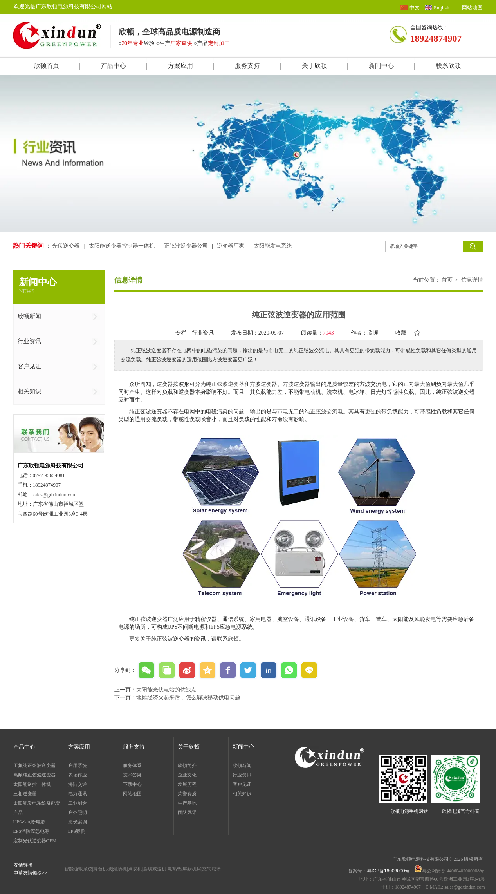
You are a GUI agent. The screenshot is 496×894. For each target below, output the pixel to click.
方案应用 (79, 747)
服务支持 (134, 747)
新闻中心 (243, 747)
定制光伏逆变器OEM (35, 840)
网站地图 (472, 8)
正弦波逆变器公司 (186, 246)
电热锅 (175, 869)
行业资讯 (242, 775)
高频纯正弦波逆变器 (34, 775)
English (441, 8)
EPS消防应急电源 (31, 831)
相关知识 (242, 793)
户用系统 (77, 765)
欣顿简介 (187, 765)
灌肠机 (120, 869)
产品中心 (24, 747)
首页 (447, 280)
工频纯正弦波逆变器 (34, 765)
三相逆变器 (25, 793)
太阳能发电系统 (273, 246)
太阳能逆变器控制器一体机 (122, 246)
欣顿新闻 (242, 765)
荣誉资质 (187, 793)
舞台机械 (102, 869)
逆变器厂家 (230, 246)
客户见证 (242, 784)
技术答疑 (132, 775)
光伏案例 (77, 822)
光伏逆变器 (66, 246)
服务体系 (132, 765)
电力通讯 (77, 793)
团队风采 (187, 812)
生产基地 (187, 803)
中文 (414, 8)
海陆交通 (77, 784)
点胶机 (135, 869)
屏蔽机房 (191, 869)
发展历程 (187, 784)
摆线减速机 (154, 869)
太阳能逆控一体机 (32, 784)
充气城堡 (211, 869)
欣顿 (233, 639)
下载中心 (132, 784)
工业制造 (77, 803)
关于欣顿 (189, 747)
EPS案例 (77, 831)
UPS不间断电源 (29, 822)
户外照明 (77, 812)
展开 (486, 102)
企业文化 (187, 775)
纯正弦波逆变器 (225, 384)
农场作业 (77, 775)
